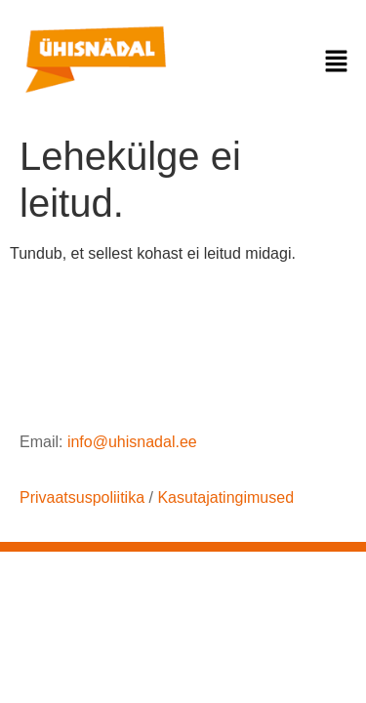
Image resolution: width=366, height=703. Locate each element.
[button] (336, 62)
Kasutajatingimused (225, 497)
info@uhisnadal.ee (132, 442)
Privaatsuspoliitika (82, 497)
